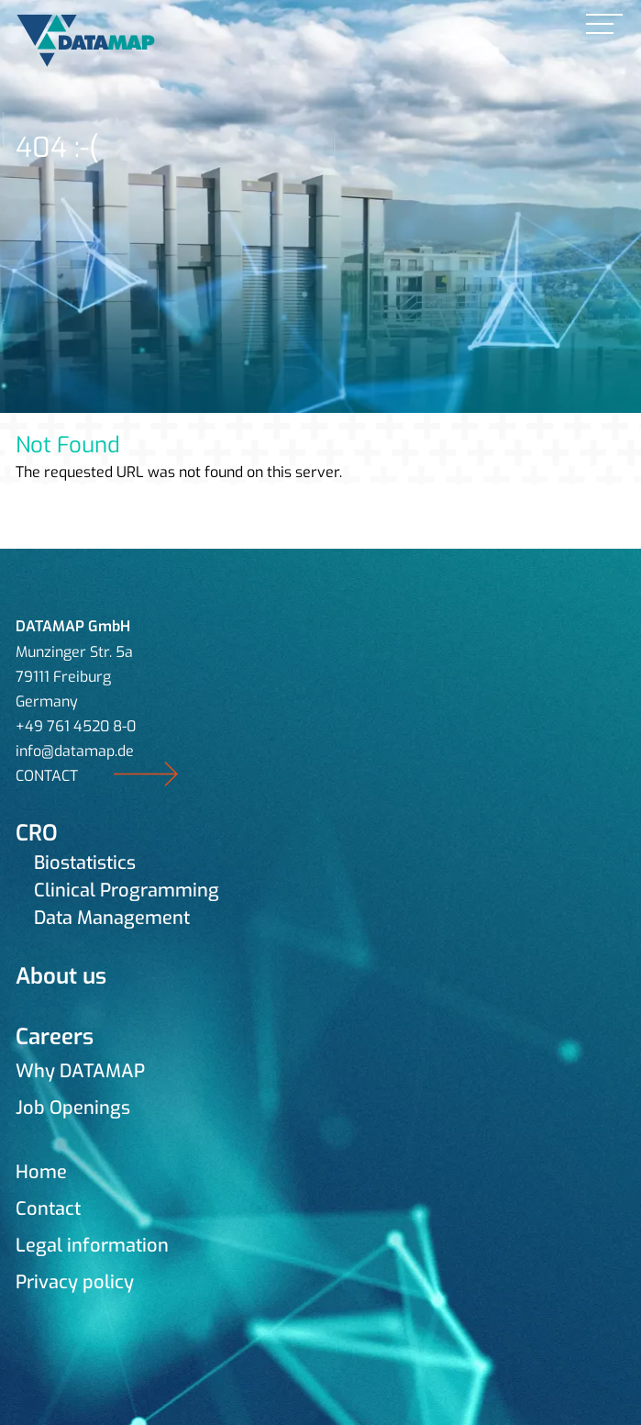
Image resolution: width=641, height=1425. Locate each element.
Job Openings (73, 1108)
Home (41, 1172)
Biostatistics (85, 863)
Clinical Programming (126, 890)
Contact (48, 1209)
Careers (55, 1037)
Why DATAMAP (80, 1071)
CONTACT (47, 775)
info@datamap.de (75, 751)
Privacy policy (75, 1282)
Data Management (112, 918)
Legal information (92, 1245)
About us (61, 976)
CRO (37, 833)
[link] (604, 25)
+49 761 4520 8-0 (76, 726)
